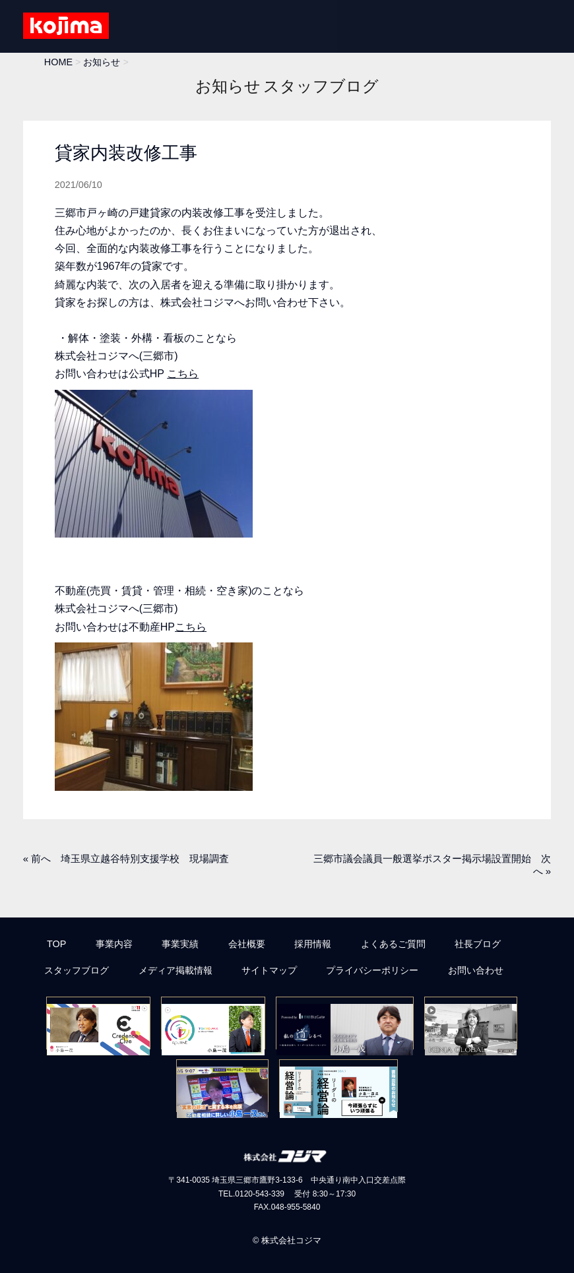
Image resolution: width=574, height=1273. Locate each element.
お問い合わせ (475, 970)
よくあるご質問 (393, 944)
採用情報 (312, 944)
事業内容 (114, 944)
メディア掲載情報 (175, 970)
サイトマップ (269, 970)
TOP (56, 944)
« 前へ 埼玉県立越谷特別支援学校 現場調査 (126, 858)
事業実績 (180, 944)
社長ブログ (478, 944)
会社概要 (246, 944)
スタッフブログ (76, 970)
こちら (183, 373)
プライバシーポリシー (372, 970)
